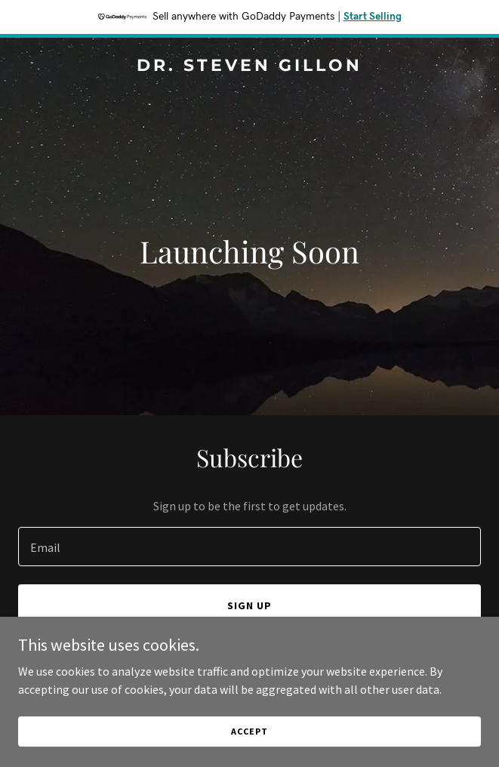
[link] (249, 66)
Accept (249, 731)
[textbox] (249, 546)
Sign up (249, 605)
